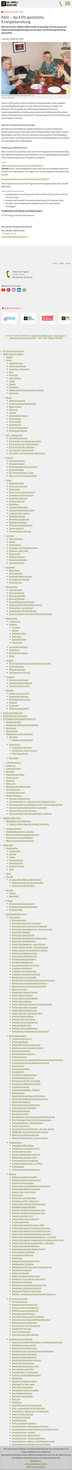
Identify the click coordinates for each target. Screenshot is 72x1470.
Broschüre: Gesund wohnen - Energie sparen (32, 929)
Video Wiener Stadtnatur (23, 1252)
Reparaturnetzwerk (21, 1111)
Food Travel (17, 1195)
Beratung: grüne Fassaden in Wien (27, 1048)
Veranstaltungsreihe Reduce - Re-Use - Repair (33, 1129)
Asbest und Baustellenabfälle (22, 404)
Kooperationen (16, 860)
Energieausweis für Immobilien (23, 467)
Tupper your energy (21, 1126)
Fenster (12, 413)
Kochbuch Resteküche (22, 962)
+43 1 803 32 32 (8, 234)
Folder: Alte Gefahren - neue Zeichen (28, 944)
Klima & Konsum (16, 593)
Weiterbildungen (13, 796)
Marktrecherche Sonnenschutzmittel (29, 986)
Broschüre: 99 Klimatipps (24, 941)
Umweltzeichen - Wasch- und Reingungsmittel (33, 1441)
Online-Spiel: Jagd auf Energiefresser (29, 1204)
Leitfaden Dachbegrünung (24, 971)
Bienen (15, 630)
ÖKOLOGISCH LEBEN (13, 354)
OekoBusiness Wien (15, 774)
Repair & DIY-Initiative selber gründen (26, 390)
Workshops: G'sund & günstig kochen (29, 1285)
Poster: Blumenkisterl (22, 1001)
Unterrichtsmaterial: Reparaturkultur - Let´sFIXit (34, 1237)
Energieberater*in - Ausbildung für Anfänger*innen (32, 802)
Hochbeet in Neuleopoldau (24, 1075)
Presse (51, 338)
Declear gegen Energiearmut (25, 1308)
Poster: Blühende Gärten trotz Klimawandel (32, 1004)
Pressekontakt (16, 910)
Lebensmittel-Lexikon (19, 513)
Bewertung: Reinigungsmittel (25, 1366)
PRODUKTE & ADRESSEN (15, 716)
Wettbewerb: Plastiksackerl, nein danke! (30, 1031)
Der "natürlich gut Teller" (23, 1369)
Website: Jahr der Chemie (23, 1019)
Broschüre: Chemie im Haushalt (26, 923)
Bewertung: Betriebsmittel (24, 1357)
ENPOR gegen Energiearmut (25, 1311)
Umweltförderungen (15, 792)
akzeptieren (36, 1461)
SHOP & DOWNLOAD (13, 713)
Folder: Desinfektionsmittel (24, 953)
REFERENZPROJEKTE (16, 914)
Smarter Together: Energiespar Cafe (28, 1210)
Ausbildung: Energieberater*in (26, 1148)
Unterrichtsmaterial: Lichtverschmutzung (31, 1228)
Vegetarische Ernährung (20, 531)
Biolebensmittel (16, 483)
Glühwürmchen (19, 633)
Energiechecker (19, 1057)
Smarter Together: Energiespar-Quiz (28, 1213)
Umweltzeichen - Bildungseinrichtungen (30, 1426)
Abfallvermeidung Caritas (24, 1345)
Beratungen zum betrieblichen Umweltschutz (33, 1351)
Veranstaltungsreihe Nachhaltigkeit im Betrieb (30, 814)
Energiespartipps (17, 461)
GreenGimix (14, 744)
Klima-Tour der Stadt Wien (24, 1198)
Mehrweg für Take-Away (23, 1384)
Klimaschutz (11, 587)
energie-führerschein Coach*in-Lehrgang (28, 808)
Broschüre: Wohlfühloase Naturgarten (29, 938)
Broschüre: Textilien (21, 932)
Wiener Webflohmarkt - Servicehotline (30, 1138)
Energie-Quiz (18, 1066)
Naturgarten (14, 554)
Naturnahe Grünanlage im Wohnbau (28, 1096)
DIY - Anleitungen (14, 435)
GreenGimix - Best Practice (24, 750)
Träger (12, 857)
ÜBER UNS (8, 845)
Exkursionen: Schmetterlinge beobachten (31, 1186)
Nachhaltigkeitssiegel (22, 1393)
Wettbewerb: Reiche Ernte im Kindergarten (32, 1267)
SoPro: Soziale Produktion (24, 1423)
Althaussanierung (17, 401)
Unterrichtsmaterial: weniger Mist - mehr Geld (33, 1243)
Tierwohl (10, 677)
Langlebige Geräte (20, 1087)
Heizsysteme (15, 419)
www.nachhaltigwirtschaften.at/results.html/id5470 (25, 179)
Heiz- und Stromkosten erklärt (23, 476)
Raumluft (10, 780)
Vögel (11, 656)
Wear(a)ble (17, 1258)
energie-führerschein (21, 1151)
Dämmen (13, 410)
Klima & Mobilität (17, 596)
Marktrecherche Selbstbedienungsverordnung (33, 980)
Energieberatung (17, 464)
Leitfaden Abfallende (22, 968)
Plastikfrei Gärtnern (18, 560)
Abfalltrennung (16, 363)
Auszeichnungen (16, 866)
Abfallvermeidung (17, 366)
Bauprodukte (15, 407)
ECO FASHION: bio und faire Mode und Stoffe (30, 663)
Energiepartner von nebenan (25, 1160)
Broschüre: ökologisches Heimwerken (29, 926)
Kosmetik (10, 567)
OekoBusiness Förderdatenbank (27, 1405)
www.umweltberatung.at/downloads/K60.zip (22, 165)
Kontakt (59, 338)
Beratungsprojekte (17, 1036)
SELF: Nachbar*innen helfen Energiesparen (31, 1120)
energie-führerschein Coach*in (26, 1154)
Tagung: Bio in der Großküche (25, 1219)
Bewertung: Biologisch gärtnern (26, 1360)
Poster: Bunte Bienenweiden (25, 998)
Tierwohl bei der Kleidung (20, 683)
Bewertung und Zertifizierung (19, 734)
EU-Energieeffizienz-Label (21, 473)
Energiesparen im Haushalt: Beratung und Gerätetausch (37, 1060)
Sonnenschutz (15, 582)
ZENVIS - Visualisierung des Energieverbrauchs (33, 1294)
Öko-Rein (13, 737)
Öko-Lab (16, 1399)
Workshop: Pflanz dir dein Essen (26, 1291)
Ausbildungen (15, 1142)
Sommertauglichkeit (18, 428)
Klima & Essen (15, 590)
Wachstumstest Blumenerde (25, 1335)
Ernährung (11, 765)
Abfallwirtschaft (13, 722)
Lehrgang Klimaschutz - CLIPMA (27, 1163)
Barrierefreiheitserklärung (22, 338)
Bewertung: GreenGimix (23, 1363)
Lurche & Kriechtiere (18, 647)
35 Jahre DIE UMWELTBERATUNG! (25, 880)
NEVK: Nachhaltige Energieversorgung (30, 1099)
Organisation (12, 848)
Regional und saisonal (19, 519)
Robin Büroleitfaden (21, 1417)
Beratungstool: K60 (13, 12)
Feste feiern (14, 489)
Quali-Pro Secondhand (22, 1414)
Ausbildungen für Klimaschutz (23, 611)
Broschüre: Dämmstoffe (23, 935)
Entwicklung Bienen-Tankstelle (26, 1189)
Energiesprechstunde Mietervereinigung (30, 1063)
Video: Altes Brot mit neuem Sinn (27, 1013)
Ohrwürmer (17, 642)
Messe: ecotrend (19, 989)
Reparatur (13, 393)
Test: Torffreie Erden (21, 1332)
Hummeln (16, 636)
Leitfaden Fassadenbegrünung (26, 974)
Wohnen (10, 690)
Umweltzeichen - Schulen (23, 1432)
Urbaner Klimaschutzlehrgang (26, 1169)
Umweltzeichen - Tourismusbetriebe (28, 1438)
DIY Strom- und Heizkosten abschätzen (27, 453)
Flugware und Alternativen (21, 495)
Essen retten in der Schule (24, 1192)
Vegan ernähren (16, 528)
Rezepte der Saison (18, 522)
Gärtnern (10, 536)
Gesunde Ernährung (18, 498)
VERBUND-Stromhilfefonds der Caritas (30, 1132)
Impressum (47, 336)
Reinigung (10, 783)
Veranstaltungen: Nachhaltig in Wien (28, 1249)
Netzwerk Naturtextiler (22, 1396)
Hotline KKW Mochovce (23, 1078)
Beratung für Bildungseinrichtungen (22, 835)
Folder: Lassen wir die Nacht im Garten (29, 950)
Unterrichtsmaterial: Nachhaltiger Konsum (31, 1234)
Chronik (9, 877)
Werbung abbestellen (19, 708)
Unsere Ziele (14, 851)
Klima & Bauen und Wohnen (21, 602)
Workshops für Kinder (22, 1282)
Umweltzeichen (13, 789)
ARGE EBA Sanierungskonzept (26, 1045)
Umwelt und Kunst (20, 1222)
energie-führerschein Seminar (22, 811)
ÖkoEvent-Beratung (21, 1102)
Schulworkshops (13, 829)
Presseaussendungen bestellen (23, 907)
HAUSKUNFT (18, 1072)
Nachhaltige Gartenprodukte (25, 1390)
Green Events (12, 777)
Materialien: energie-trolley (24, 1157)
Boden (12, 542)
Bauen (9, 398)
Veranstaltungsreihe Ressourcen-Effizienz (31, 1444)
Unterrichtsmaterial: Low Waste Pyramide (31, 1231)
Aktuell (9, 357)
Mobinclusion (18, 1093)
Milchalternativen (17, 516)
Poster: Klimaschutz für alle (24, 1010)
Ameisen (16, 627)
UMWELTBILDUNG (12, 818)
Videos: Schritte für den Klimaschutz (25, 605)
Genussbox (17, 1378)
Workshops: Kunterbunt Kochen (26, 1288)
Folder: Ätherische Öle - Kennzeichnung (30, 947)
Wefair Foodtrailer (20, 1273)
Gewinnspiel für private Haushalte (27, 883)
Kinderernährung (17, 501)
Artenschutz (14, 621)
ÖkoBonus (17, 1402)
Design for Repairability (23, 1183)
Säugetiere (14, 650)
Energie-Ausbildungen (19, 799)
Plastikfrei (13, 387)
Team (8, 874)
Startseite (36, 336)
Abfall (9, 360)
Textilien (10, 660)
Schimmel (13, 705)
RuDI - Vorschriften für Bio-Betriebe (28, 1408)
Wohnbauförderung (18, 431)
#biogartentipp (16, 539)
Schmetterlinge (19, 639)
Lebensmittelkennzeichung (21, 510)
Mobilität (10, 771)
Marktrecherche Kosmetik (24, 977)
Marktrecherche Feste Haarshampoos (29, 983)
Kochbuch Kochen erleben (24, 959)
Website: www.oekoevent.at (25, 1022)
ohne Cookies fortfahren (36, 1464)
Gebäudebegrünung (18, 416)
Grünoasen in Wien (20, 1069)
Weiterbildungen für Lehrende (20, 832)
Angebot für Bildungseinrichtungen (22, 725)
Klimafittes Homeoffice (20, 699)
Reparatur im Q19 (20, 1114)
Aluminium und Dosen (19, 369)
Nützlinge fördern (17, 557)
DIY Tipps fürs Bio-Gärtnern (22, 447)
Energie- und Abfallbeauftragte (26, 1375)
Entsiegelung (15, 545)
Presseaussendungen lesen (21, 904)
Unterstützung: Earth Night (24, 1108)
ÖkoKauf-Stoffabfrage (22, 740)
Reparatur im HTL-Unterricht (25, 1201)
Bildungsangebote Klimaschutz (26, 1180)
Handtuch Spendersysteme (24, 1381)
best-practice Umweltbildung (19, 838)
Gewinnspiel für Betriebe (23, 886)
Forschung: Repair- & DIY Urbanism (28, 1317)
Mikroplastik (15, 378)
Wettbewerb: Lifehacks (23, 1264)
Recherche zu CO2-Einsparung (26, 1326)
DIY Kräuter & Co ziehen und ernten (25, 441)
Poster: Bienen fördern (22, 995)
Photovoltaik (15, 422)
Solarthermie (15, 425)
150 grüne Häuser (20, 1042)
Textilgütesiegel (16, 666)
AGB (39, 338)
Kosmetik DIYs (16, 573)
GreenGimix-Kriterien (22, 747)
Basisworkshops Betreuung (24, 1348)
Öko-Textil (13, 758)
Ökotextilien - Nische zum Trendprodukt (30, 1411)
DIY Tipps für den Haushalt (21, 450)
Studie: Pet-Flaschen (21, 1329)
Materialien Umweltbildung (18, 821)
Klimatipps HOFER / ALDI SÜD (26, 1081)
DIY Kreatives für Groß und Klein (24, 444)
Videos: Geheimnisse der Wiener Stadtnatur (29, 824)
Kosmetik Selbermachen (20, 576)
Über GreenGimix (20, 753)
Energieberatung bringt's (23, 1054)
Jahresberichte (16, 863)
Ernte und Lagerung (18, 486)
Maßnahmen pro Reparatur (24, 1323)
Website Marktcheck (21, 1025)
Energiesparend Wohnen (23, 1314)
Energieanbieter (16, 470)
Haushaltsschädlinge (18, 696)
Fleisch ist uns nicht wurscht (22, 492)
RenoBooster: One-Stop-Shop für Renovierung (33, 1117)
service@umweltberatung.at (14, 237)
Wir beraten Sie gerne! (13, 351)
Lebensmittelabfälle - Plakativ (26, 1090)
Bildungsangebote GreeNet (24, 1177)
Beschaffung (12, 731)
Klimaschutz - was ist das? (21, 608)
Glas (11, 372)
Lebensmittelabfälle (18, 507)
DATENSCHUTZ (60, 336)
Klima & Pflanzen (17, 599)
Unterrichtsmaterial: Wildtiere (25, 1246)
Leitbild (12, 854)
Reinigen (13, 702)
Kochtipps (13, 504)
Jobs (45, 338)
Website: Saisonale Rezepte (25, 1028)
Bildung (12, 1174)
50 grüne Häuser (19, 1302)
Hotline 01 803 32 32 (21, 1039)
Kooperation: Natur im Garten (25, 965)
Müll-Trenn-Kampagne (22, 1387)
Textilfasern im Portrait (19, 672)
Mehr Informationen (36, 1467)
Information (14, 917)
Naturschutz (11, 618)
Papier (12, 381)
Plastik (12, 384)
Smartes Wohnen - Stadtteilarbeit (27, 1123)
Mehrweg (13, 375)
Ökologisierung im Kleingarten (26, 1105)
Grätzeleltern (18, 1166)
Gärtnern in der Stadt (18, 551)
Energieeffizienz (13, 768)
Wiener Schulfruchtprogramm (26, 1276)
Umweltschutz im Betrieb (20, 1339)
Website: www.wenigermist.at (25, 1261)
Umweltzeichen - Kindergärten (26, 1435)
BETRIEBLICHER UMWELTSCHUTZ (19, 719)
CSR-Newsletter (13, 762)
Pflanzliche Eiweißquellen (21, 525)
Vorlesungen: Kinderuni (22, 1255)
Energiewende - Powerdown (25, 1372)
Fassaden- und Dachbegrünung (23, 548)
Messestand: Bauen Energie (24, 992)
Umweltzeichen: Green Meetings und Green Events (35, 1429)
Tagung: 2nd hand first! (22, 1216)
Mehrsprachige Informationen (20, 841)
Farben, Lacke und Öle (19, 693)
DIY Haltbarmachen (18, 438)
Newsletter (14, 896)
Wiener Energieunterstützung (25, 1135)
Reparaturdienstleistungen (18, 786)
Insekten (13, 624)
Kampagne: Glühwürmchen (24, 956)
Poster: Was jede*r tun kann (24, 1007)
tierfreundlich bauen (18, 653)
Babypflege (14, 570)
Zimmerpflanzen (16, 563)
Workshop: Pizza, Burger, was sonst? (28, 1279)
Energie (9, 458)
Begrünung (11, 728)
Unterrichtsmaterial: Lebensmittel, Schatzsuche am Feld (38, 1240)
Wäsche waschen (17, 669)
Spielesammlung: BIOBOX (24, 1207)
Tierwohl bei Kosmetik (19, 686)
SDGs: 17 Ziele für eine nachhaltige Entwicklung (30, 614)
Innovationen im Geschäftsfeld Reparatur (31, 1320)
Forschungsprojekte (18, 1299)
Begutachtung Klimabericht (25, 1305)
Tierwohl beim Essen (18, 680)
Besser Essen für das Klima (24, 1354)
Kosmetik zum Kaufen (19, 579)
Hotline (12, 893)
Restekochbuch (19, 1420)
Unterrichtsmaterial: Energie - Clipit (28, 1225)
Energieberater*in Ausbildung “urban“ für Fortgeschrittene (36, 805)
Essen (8, 480)
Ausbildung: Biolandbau (23, 1145)
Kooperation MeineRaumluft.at (26, 1084)
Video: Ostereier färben (22, 1016)
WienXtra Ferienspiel (21, 1270)
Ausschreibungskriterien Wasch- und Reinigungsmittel (37, 1342)
